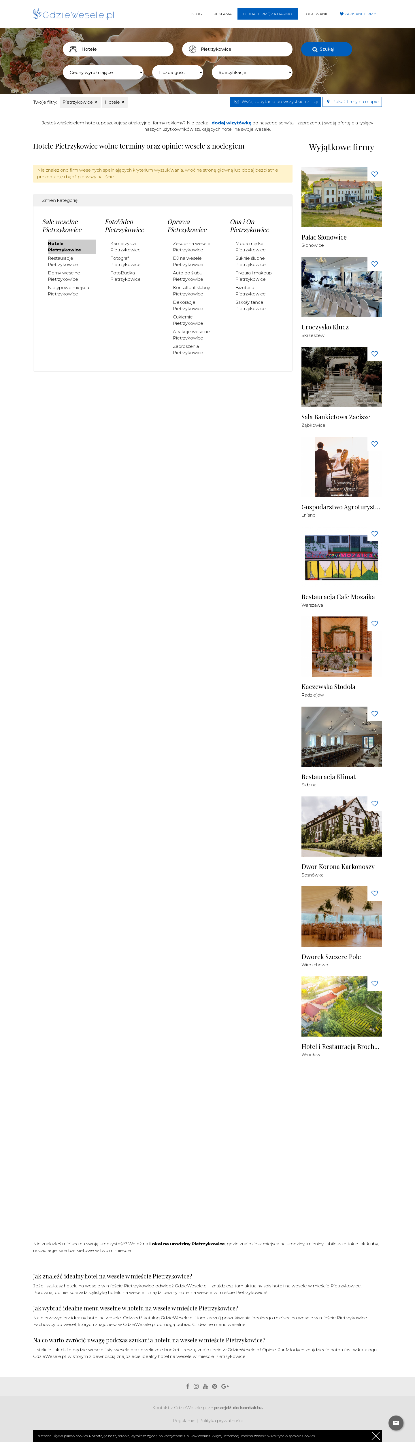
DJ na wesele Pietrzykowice (188, 261)
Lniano (308, 515)
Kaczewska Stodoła (328, 686)
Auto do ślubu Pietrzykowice (188, 276)
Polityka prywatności (221, 1420)
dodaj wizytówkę (231, 123)
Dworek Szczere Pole (331, 957)
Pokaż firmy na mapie (352, 101)
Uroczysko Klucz (325, 327)
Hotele (115, 102)
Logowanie (316, 14)
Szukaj (327, 49)
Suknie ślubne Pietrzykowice (250, 261)
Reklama (223, 14)
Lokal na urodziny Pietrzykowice (187, 1243)
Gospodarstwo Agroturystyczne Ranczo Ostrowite (341, 507)
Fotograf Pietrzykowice (125, 261)
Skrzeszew (313, 335)
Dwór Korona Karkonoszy (338, 866)
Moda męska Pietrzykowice (250, 247)
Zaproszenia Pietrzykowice (188, 350)
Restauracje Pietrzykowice (63, 261)
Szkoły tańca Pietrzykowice (250, 305)
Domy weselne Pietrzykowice (64, 276)
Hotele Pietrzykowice (64, 247)
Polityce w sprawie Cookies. (293, 1436)
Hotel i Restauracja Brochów (341, 1046)
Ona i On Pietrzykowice (249, 225)
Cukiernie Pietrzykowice (188, 320)
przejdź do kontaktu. (238, 1407)
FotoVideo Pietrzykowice (124, 225)
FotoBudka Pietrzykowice (125, 276)
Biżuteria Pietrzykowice (250, 291)
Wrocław (310, 1054)
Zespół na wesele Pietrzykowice (191, 247)
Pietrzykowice (80, 102)
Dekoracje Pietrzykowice (188, 305)
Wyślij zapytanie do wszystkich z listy (275, 101)
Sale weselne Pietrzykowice (61, 225)
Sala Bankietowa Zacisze (335, 417)
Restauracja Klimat (328, 777)
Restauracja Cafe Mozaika (338, 597)
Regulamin (184, 1420)
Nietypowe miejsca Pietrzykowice (68, 291)
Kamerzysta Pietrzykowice (125, 247)
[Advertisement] (344, 1152)
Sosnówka (312, 875)
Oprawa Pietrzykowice (186, 225)
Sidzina (308, 785)
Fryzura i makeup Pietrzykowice (253, 276)
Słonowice (312, 245)
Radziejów (312, 695)
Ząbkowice (313, 425)
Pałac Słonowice (324, 237)
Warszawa (312, 605)
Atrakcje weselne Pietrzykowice (191, 335)
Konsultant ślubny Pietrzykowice (191, 291)
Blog (196, 14)
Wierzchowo (314, 964)
